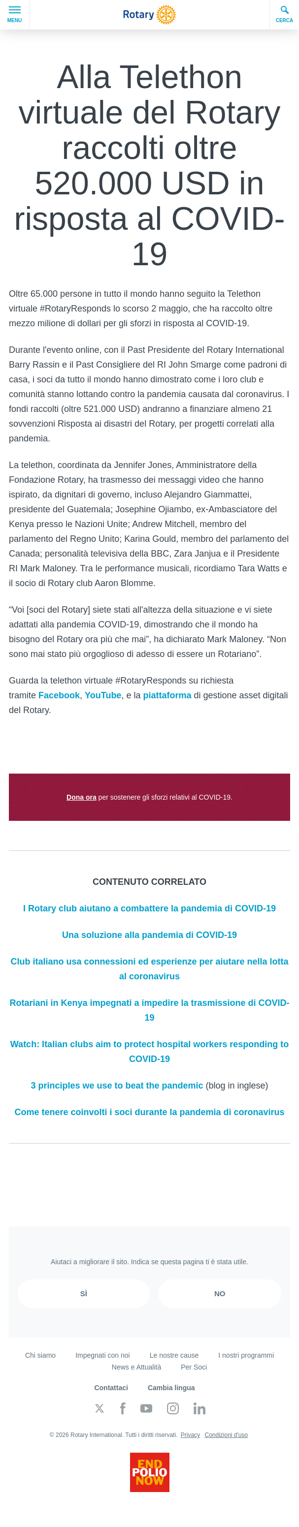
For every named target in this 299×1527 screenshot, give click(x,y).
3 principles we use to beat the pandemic (117, 1086)
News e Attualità (136, 1367)
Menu (14, 14)
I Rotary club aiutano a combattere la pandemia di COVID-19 (149, 908)
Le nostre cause (174, 1355)
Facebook (59, 695)
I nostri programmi (246, 1355)
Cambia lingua (171, 1388)
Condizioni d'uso (226, 1435)
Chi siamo (40, 1355)
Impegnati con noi (102, 1355)
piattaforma (167, 695)
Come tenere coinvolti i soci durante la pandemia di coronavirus (149, 1112)
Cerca (285, 14)
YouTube (103, 695)
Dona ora (81, 797)
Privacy (190, 1435)
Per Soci (194, 1367)
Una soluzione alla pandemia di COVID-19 (149, 935)
